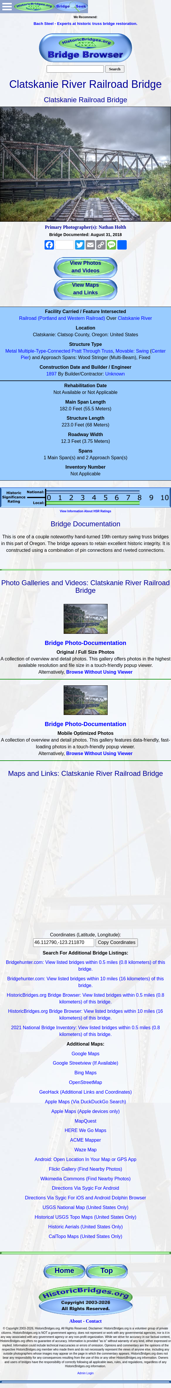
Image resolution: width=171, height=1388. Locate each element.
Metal (11, 351)
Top (106, 1270)
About (75, 1321)
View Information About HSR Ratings (85, 511)
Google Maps (85, 1053)
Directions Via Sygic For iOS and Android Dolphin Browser (85, 1197)
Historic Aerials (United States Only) (85, 1226)
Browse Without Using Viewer (99, 672)
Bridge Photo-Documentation (85, 643)
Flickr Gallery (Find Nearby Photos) (85, 1169)
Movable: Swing (132, 351)
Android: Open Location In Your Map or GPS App (85, 1159)
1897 (51, 373)
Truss (107, 351)
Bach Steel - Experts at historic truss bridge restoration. (85, 23)
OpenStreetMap (85, 1082)
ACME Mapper (85, 1140)
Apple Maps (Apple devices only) (85, 1111)
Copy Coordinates (117, 942)
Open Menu (7, 6)
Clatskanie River (135, 318)
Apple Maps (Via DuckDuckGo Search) (85, 1101)
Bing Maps (86, 1072)
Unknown (115, 373)
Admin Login (85, 1373)
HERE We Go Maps (85, 1130)
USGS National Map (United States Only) (85, 1207)
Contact (93, 1321)
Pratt (77, 351)
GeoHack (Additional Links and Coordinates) (85, 1092)
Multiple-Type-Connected (44, 351)
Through (91, 351)
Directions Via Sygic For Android (85, 1188)
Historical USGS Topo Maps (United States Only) (85, 1217)
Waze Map (86, 1149)
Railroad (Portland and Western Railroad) (62, 318)
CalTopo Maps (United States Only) (85, 1236)
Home (64, 1270)
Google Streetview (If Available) (85, 1063)
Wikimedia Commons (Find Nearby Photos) (85, 1178)
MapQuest (85, 1121)
